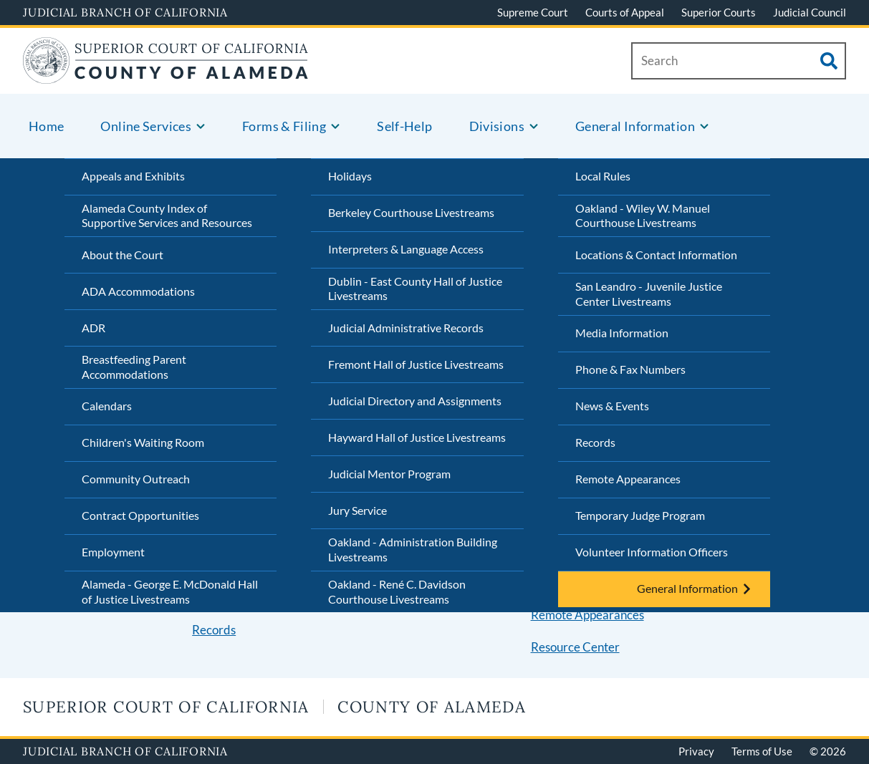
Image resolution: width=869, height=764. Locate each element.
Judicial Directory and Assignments (414, 400)
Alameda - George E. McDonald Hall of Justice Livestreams (170, 591)
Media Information (621, 332)
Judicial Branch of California (125, 12)
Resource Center (575, 646)
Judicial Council (809, 12)
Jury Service (357, 510)
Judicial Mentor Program (389, 473)
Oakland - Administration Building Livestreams (412, 549)
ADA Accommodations (138, 291)
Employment (113, 552)
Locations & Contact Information (656, 254)
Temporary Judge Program (640, 515)
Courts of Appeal (624, 12)
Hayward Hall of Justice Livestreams (417, 437)
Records (595, 442)
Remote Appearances (628, 478)
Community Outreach (136, 478)
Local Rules (602, 176)
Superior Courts (718, 12)
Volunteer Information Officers (651, 552)
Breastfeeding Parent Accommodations (134, 366)
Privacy (696, 751)
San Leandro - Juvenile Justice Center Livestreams (648, 293)
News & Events (612, 405)
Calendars (107, 405)
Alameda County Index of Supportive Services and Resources (167, 215)
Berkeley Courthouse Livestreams (411, 212)
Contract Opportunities (140, 515)
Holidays (350, 176)
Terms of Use (761, 751)
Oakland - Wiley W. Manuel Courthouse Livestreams (642, 215)
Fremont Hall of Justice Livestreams (416, 364)
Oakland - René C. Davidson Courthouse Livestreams (397, 591)
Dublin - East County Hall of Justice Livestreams (415, 288)
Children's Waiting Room (143, 442)
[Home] (165, 75)
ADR (93, 327)
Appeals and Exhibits (133, 176)
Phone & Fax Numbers (630, 369)
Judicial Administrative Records (406, 327)
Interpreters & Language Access (406, 249)
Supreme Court (532, 12)
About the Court (122, 254)
